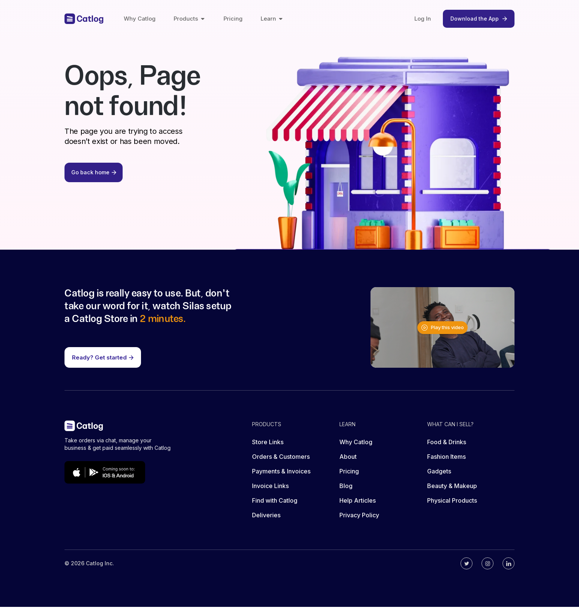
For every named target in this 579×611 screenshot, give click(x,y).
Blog (345, 490)
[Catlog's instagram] (488, 568)
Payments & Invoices (281, 475)
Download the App (478, 18)
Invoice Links (270, 490)
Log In (422, 18)
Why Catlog (140, 18)
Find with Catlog (274, 504)
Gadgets (439, 475)
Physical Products (452, 504)
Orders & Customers (281, 460)
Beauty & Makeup (452, 490)
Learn (272, 18)
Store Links (268, 446)
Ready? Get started (103, 361)
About (348, 460)
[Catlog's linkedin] (508, 568)
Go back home (95, 175)
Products (190, 18)
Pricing (233, 18)
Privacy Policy (359, 519)
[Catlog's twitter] (466, 568)
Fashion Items (446, 460)
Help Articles (357, 504)
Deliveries (266, 519)
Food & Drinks (446, 446)
